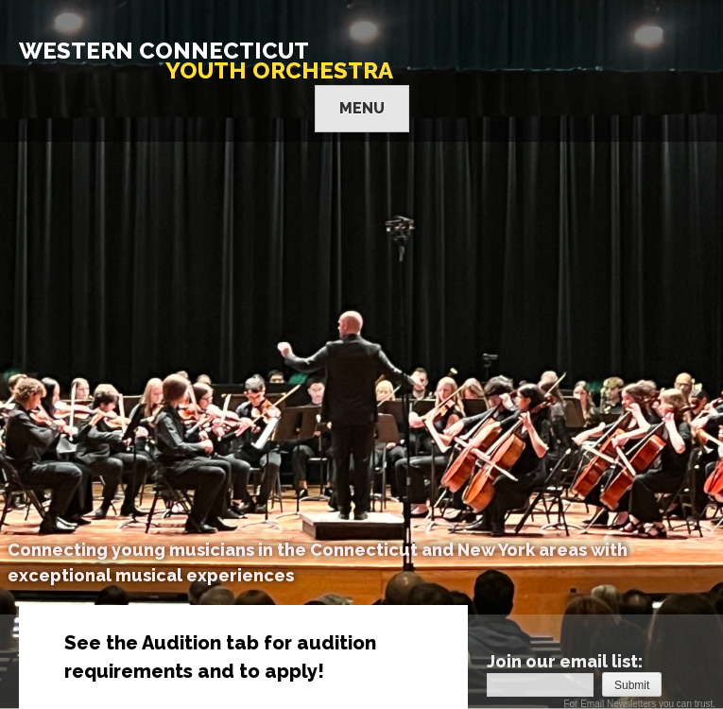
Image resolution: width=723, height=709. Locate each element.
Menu (362, 108)
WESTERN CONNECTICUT (206, 60)
